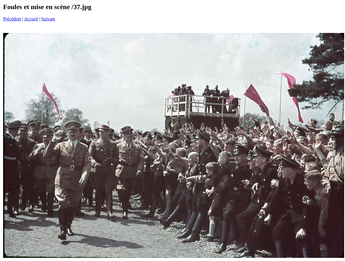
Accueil (31, 18)
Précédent (12, 18)
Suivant (48, 18)
